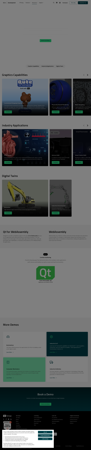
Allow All (45, 432)
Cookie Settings (45, 438)
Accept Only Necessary (45, 435)
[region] (28, 439)
